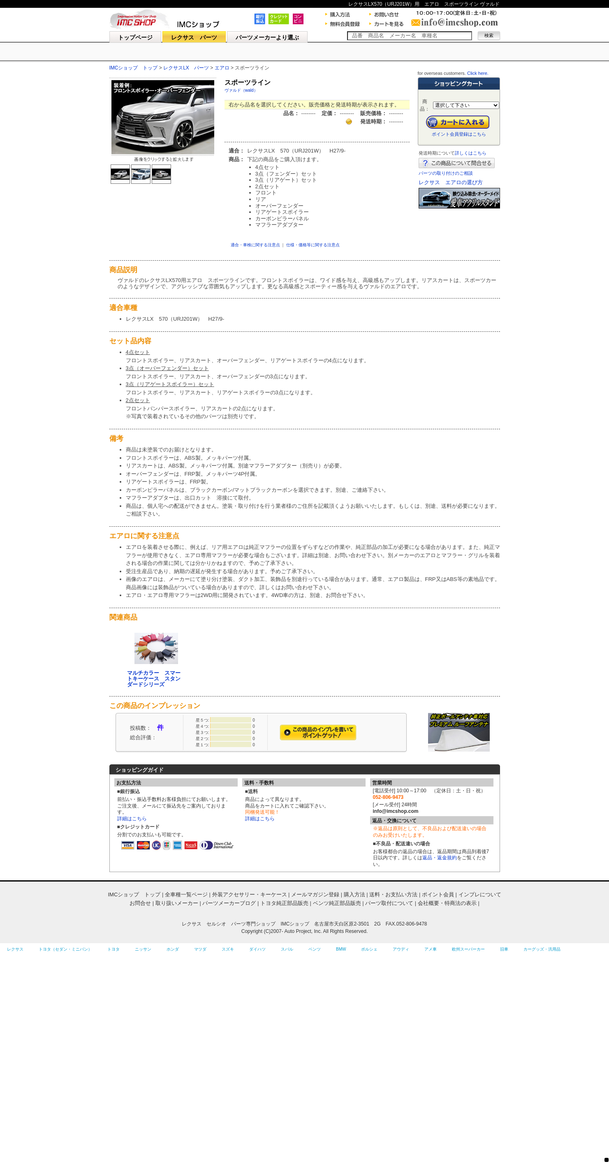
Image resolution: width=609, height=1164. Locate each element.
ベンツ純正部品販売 (337, 903)
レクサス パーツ (194, 37)
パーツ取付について (389, 903)
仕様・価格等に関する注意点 (313, 245)
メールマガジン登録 (315, 894)
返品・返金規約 (439, 858)
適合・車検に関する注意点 (255, 245)
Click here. (478, 73)
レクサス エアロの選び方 (451, 182)
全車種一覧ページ (186, 894)
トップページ (135, 37)
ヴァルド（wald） (241, 90)
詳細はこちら (132, 819)
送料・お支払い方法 (393, 894)
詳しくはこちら (470, 152)
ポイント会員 (438, 894)
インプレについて (479, 894)
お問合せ (140, 903)
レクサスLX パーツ (186, 68)
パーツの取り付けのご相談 (446, 173)
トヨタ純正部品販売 (284, 903)
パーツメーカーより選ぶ (267, 37)
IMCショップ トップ (133, 68)
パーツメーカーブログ (229, 903)
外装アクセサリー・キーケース (249, 894)
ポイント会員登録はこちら (459, 134)
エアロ (223, 68)
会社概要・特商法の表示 (447, 903)
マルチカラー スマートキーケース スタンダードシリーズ (154, 679)
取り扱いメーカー (176, 903)
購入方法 (354, 894)
